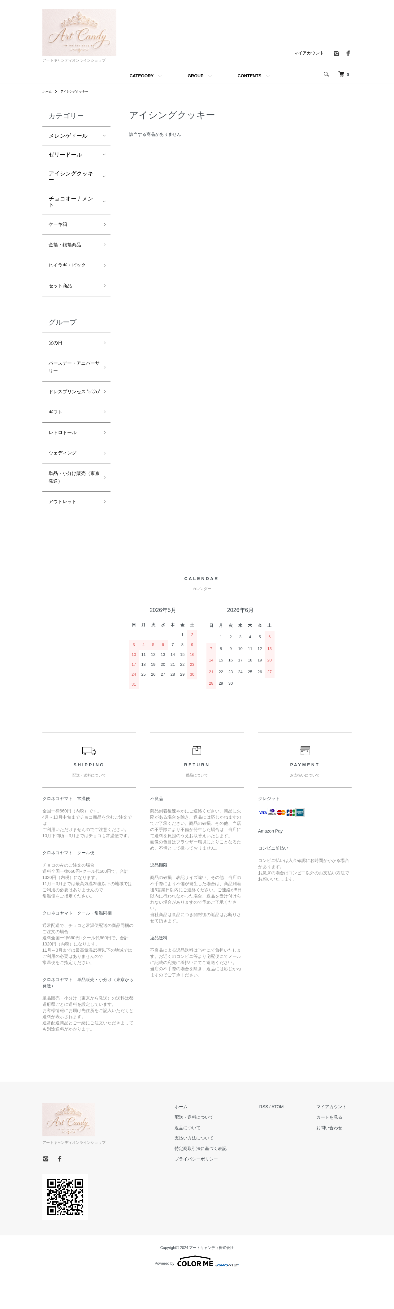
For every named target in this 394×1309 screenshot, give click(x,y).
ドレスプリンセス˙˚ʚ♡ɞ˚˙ (71, 409)
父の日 (57, 350)
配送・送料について (208, 1150)
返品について (202, 1160)
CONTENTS (250, 75)
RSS (273, 1139)
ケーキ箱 (60, 225)
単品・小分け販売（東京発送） (71, 507)
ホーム (48, 91)
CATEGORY (141, 75)
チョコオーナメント (71, 202)
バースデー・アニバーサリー (71, 377)
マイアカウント (309, 52)
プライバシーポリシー (211, 1192)
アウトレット (65, 534)
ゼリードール (65, 155)
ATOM (287, 1139)
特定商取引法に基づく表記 (215, 1181)
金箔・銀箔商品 (79, 247)
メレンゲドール (68, 136)
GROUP (195, 75)
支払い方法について (208, 1171)
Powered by (197, 1294)
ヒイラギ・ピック (71, 269)
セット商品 (62, 292)
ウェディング (65, 480)
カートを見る (335, 1150)
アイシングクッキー (79, 91)
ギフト (57, 436)
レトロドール (65, 458)
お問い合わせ (335, 1160)
